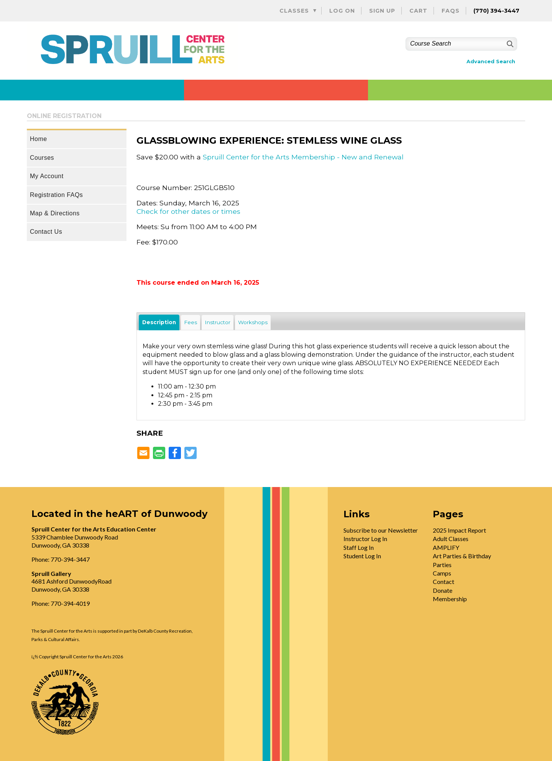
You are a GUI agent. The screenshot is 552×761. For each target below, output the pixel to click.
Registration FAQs (56, 195)
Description (159, 322)
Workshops (253, 322)
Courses (42, 157)
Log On (342, 10)
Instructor (217, 322)
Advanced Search (491, 61)
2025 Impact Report (459, 530)
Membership (450, 598)
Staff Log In (358, 547)
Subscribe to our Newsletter (380, 530)
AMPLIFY (446, 547)
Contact (443, 581)
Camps (442, 573)
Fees (190, 322)
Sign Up (382, 10)
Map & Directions (55, 213)
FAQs (451, 10)
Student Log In (362, 555)
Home (38, 139)
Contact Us (46, 231)
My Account (47, 176)
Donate (442, 590)
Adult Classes (450, 538)
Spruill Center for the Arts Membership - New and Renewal (303, 157)
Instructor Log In (365, 538)
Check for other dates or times (188, 211)
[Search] (509, 44)
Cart (418, 10)
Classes (294, 10)
